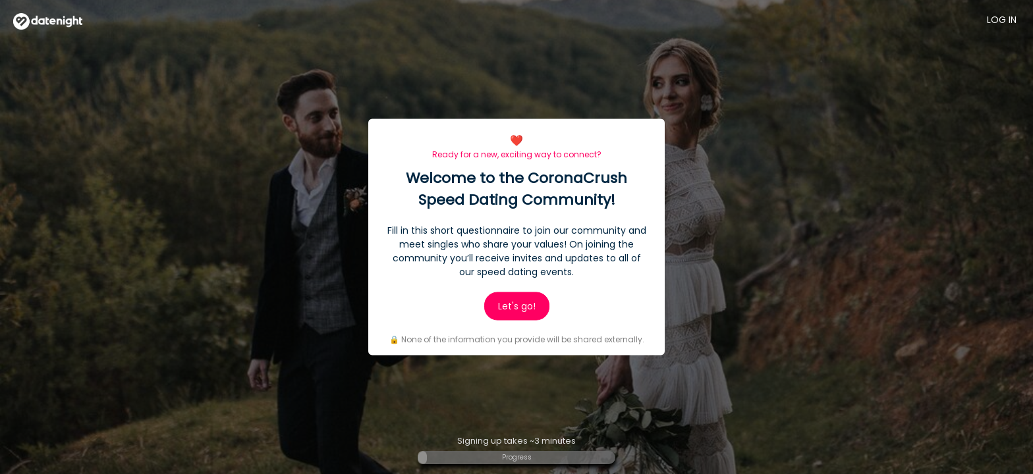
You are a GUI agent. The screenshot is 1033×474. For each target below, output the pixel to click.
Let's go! (517, 306)
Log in (1002, 19)
